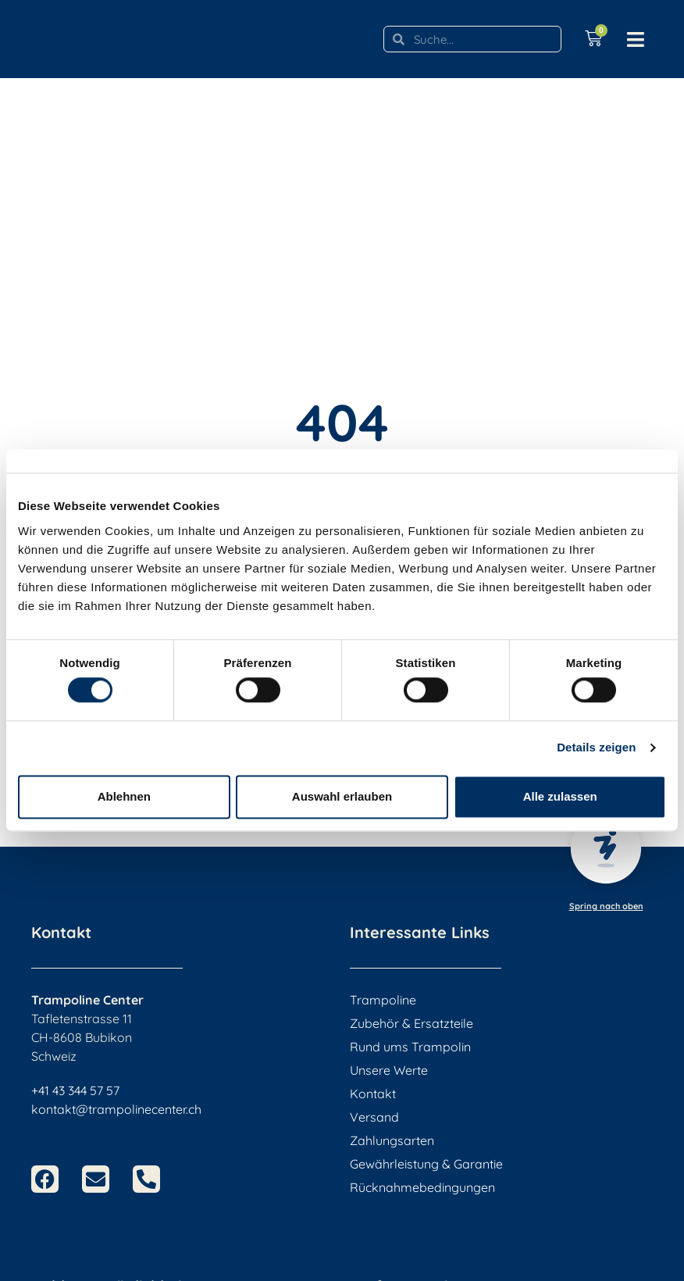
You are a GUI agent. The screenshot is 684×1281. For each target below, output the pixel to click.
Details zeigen (596, 748)
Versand (374, 1117)
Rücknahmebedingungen (422, 1187)
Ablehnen (124, 796)
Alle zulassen (560, 796)
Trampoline (383, 1000)
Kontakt (373, 1093)
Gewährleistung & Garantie (426, 1164)
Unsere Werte (389, 1070)
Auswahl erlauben (342, 796)
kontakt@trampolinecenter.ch (116, 1109)
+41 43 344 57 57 (75, 1090)
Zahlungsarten (392, 1140)
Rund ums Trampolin (410, 1046)
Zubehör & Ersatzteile (411, 1023)
